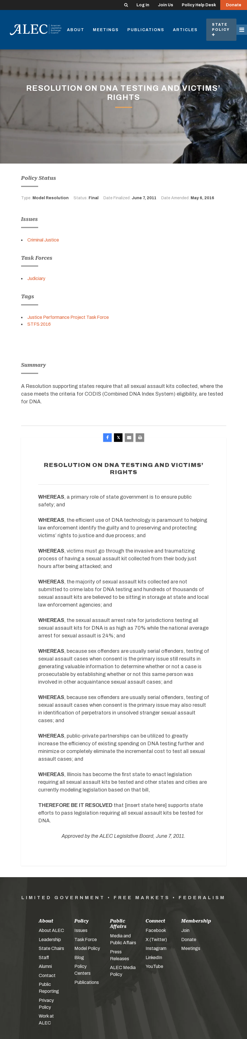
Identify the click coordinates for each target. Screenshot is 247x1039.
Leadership (50, 939)
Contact (47, 975)
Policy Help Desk (199, 5)
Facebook (156, 930)
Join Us (165, 5)
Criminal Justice (43, 239)
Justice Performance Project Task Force (68, 317)
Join (185, 930)
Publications (145, 30)
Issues (80, 930)
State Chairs (51, 948)
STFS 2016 (39, 324)
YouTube (154, 966)
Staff (44, 957)
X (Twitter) (156, 939)
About (75, 30)
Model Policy (87, 948)
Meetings (106, 30)
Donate (233, 5)
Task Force (85, 939)
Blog (79, 957)
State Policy (221, 30)
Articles (185, 30)
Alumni (45, 966)
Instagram (156, 948)
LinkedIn (154, 957)
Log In (142, 5)
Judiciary (36, 278)
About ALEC (51, 930)
